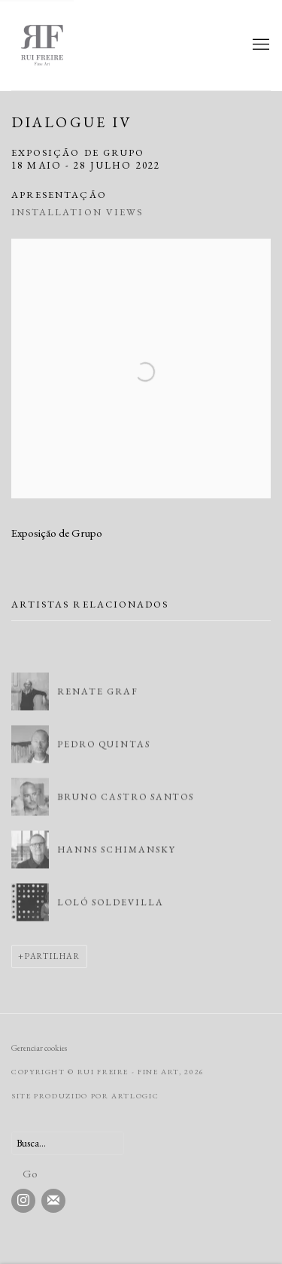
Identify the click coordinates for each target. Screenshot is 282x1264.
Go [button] (30, 1173)
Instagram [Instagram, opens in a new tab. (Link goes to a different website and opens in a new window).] (23, 1201)
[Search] (67, 1143)
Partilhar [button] (52, 956)
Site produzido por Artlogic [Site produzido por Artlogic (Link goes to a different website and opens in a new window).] (85, 1096)
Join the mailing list (53, 1201)
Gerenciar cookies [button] (39, 1048)
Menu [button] (259, 45)
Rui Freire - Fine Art (64, 45)
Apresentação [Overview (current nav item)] (59, 194)
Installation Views (77, 212)
